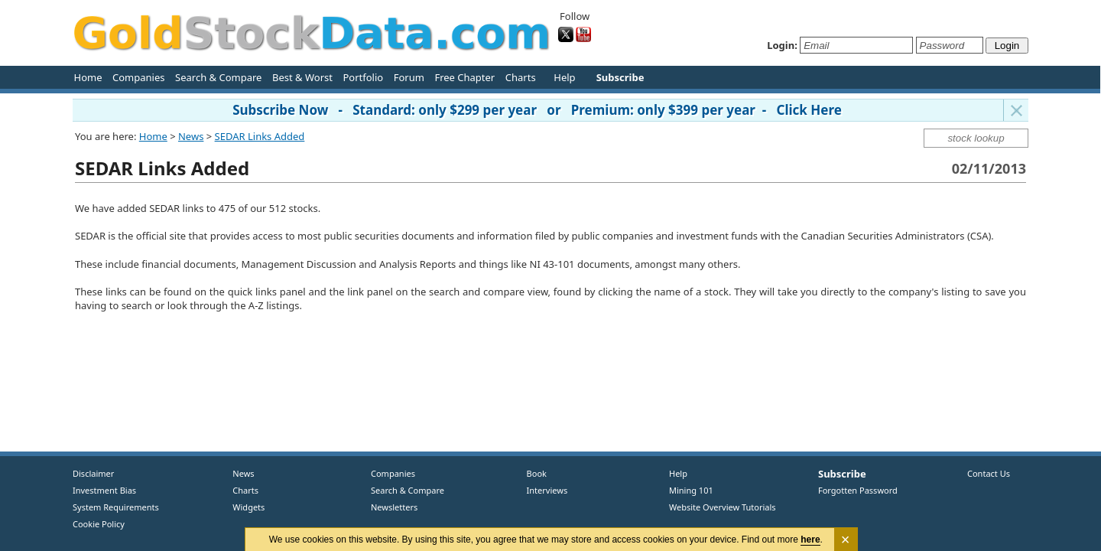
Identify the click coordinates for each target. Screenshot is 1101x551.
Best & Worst (302, 77)
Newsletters (394, 507)
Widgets (243, 507)
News (190, 136)
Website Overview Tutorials (722, 507)
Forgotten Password (858, 490)
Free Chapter (464, 77)
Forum (409, 77)
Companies (138, 77)
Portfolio (363, 77)
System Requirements (116, 507)
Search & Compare (218, 77)
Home (88, 77)
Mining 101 (691, 490)
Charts (520, 77)
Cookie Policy (99, 524)
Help (564, 77)
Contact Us (988, 473)
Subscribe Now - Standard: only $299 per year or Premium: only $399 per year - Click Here (537, 110)
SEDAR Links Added (260, 136)
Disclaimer (93, 473)
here (810, 539)
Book (533, 473)
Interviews (543, 490)
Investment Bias (104, 490)
